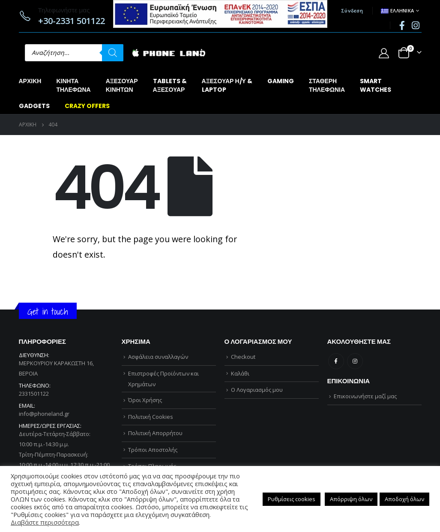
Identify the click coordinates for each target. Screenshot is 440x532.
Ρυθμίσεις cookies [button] (291, 499)
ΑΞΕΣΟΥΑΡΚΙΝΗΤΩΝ (122, 85)
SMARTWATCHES (375, 85)
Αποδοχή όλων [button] (404, 499)
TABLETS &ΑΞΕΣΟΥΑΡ (170, 85)
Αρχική (30, 81)
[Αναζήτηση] (112, 52)
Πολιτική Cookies (150, 417)
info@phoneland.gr (44, 414)
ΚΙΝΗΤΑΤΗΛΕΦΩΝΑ (73, 85)
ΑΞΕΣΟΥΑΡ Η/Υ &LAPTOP (227, 85)
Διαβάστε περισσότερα (45, 522)
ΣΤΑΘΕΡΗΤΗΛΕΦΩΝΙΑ (327, 85)
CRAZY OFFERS (87, 106)
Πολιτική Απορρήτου (155, 433)
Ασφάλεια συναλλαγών (158, 357)
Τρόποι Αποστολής (152, 450)
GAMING (280, 81)
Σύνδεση (352, 10)
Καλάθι (240, 373)
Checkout (243, 357)
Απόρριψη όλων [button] (351, 499)
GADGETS (34, 106)
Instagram (355, 361)
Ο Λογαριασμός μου (257, 390)
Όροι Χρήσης (145, 400)
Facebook (336, 361)
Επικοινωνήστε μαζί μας (365, 396)
